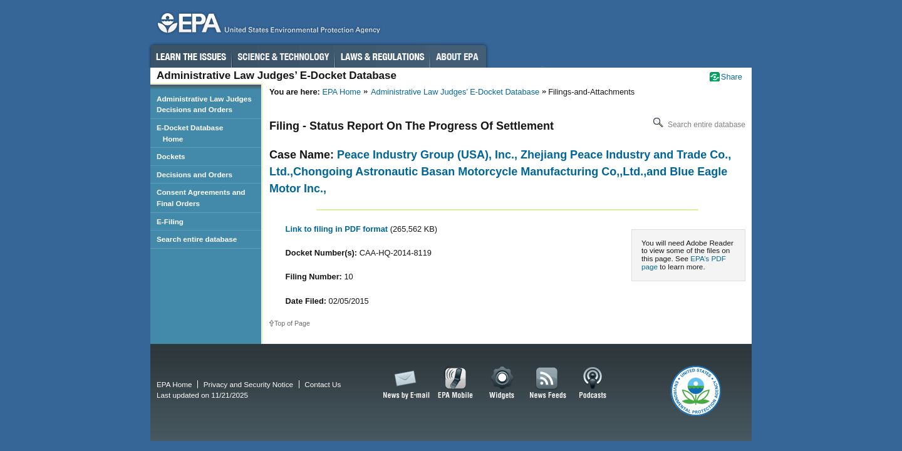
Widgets (502, 383)
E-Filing (170, 221)
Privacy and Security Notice (248, 384)
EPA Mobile (455, 383)
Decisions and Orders (194, 174)
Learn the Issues (190, 56)
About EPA (458, 56)
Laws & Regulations (382, 56)
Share (731, 76)
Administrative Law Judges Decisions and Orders (204, 104)
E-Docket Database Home (190, 133)
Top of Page (292, 323)
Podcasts (592, 383)
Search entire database (698, 124)
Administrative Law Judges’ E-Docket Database (455, 91)
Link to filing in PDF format (338, 229)
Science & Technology (283, 56)
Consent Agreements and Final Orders (201, 197)
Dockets (171, 156)
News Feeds (548, 383)
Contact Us (322, 384)
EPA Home (341, 91)
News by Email (404, 383)
